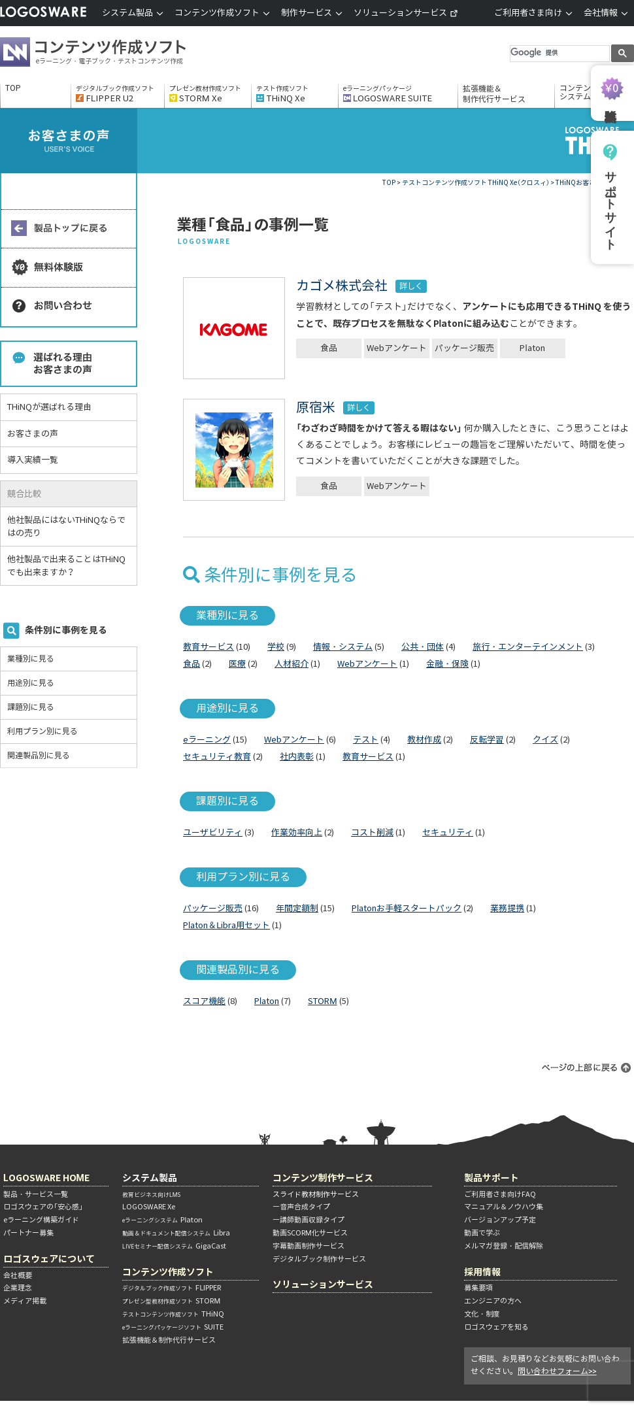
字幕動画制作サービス (308, 1246)
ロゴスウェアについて (49, 1258)
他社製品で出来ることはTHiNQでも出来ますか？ (66, 565)
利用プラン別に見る (42, 731)
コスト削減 (372, 832)
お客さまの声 (32, 434)
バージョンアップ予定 (500, 1219)
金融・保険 (447, 664)
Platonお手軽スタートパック (406, 908)
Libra (176, 1232)
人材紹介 (292, 664)
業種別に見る (30, 658)
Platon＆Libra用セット (226, 925)
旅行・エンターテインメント (528, 647)
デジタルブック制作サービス (319, 1259)
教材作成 (424, 740)
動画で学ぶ (482, 1232)
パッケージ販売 (464, 348)
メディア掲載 (24, 1300)
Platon (532, 348)
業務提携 (507, 908)
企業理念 (17, 1287)
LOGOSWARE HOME (46, 1177)
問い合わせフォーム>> (557, 1371)
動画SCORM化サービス (310, 1232)
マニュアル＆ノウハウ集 (503, 1206)
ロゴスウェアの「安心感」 (43, 1206)
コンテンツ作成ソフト (114, 53)
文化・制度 (482, 1313)
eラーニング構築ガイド (41, 1219)
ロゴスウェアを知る (496, 1327)
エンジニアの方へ (493, 1300)
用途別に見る (30, 683)
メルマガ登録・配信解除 (503, 1246)
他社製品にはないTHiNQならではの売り (66, 526)
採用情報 (482, 1271)
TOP (13, 88)
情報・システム (343, 647)
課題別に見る (30, 707)
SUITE (173, 1327)
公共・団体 (422, 647)
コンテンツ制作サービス (323, 1177)
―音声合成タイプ (301, 1206)
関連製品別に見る (38, 755)
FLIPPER (171, 1287)
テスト (365, 740)
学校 (275, 647)
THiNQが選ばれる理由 (49, 407)
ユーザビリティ (212, 832)
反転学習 (487, 740)
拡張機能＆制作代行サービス (494, 94)
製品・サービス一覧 (35, 1194)
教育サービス (208, 647)
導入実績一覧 (32, 460)
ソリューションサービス (406, 13)
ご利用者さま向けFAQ (500, 1194)
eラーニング (207, 740)
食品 (328, 348)
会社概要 (17, 1275)
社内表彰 (297, 757)
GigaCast (174, 1246)
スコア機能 (204, 1001)
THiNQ (173, 1313)
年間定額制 (297, 908)
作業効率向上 (296, 832)
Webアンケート (397, 348)
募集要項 (478, 1287)
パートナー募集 (28, 1232)
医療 (237, 664)
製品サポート (491, 1177)
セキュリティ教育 (217, 757)
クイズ (545, 740)
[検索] (558, 53)
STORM (322, 1001)
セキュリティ (447, 832)
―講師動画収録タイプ (308, 1219)
